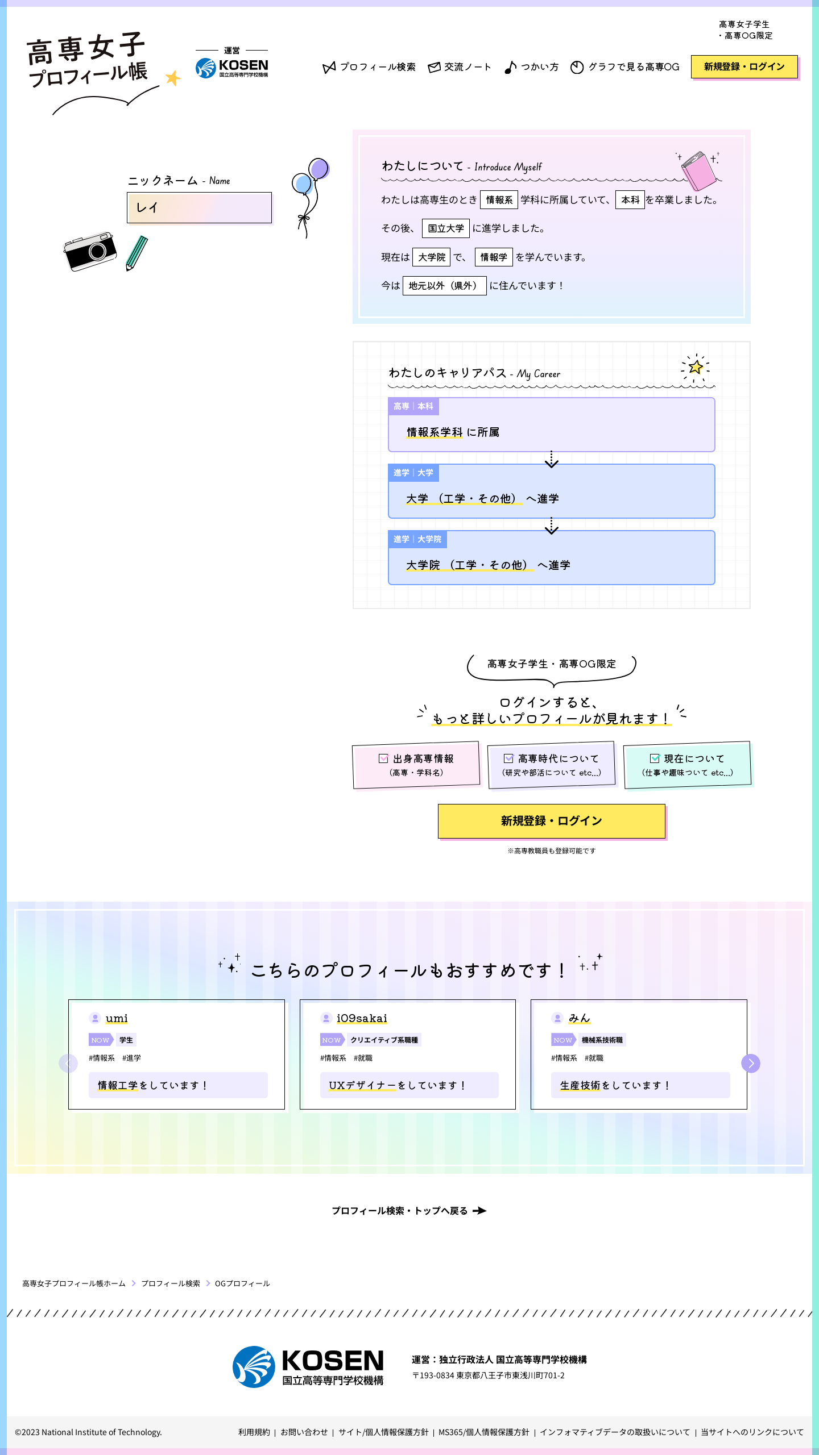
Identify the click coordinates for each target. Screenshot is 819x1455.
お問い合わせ (304, 1431)
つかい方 (539, 66)
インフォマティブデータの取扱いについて (615, 1431)
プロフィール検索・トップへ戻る (400, 1210)
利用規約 (254, 1431)
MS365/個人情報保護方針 (484, 1431)
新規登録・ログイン (744, 66)
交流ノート (468, 66)
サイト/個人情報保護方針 (383, 1431)
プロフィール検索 (378, 66)
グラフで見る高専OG (634, 66)
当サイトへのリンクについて (752, 1431)
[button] (750, 1063)
